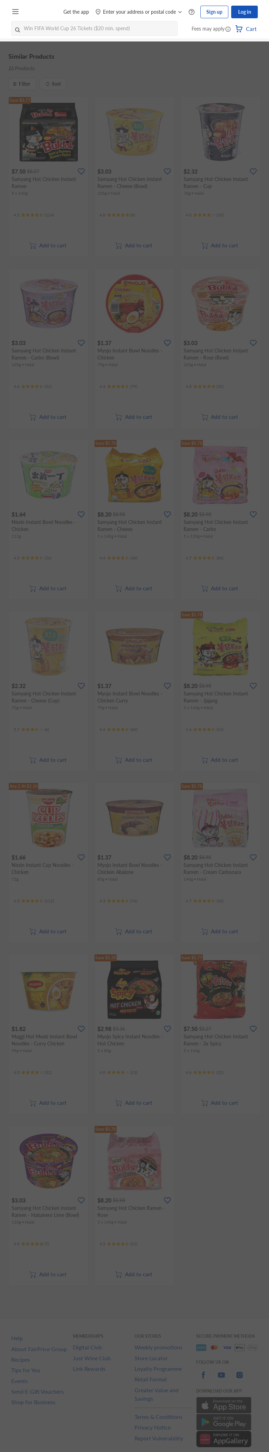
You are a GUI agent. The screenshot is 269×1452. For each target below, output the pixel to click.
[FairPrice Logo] (42, 12)
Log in (244, 12)
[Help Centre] (191, 12)
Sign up (214, 12)
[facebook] (203, 1379)
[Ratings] (34, 215)
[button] (228, 29)
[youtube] (221, 1379)
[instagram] (240, 1379)
